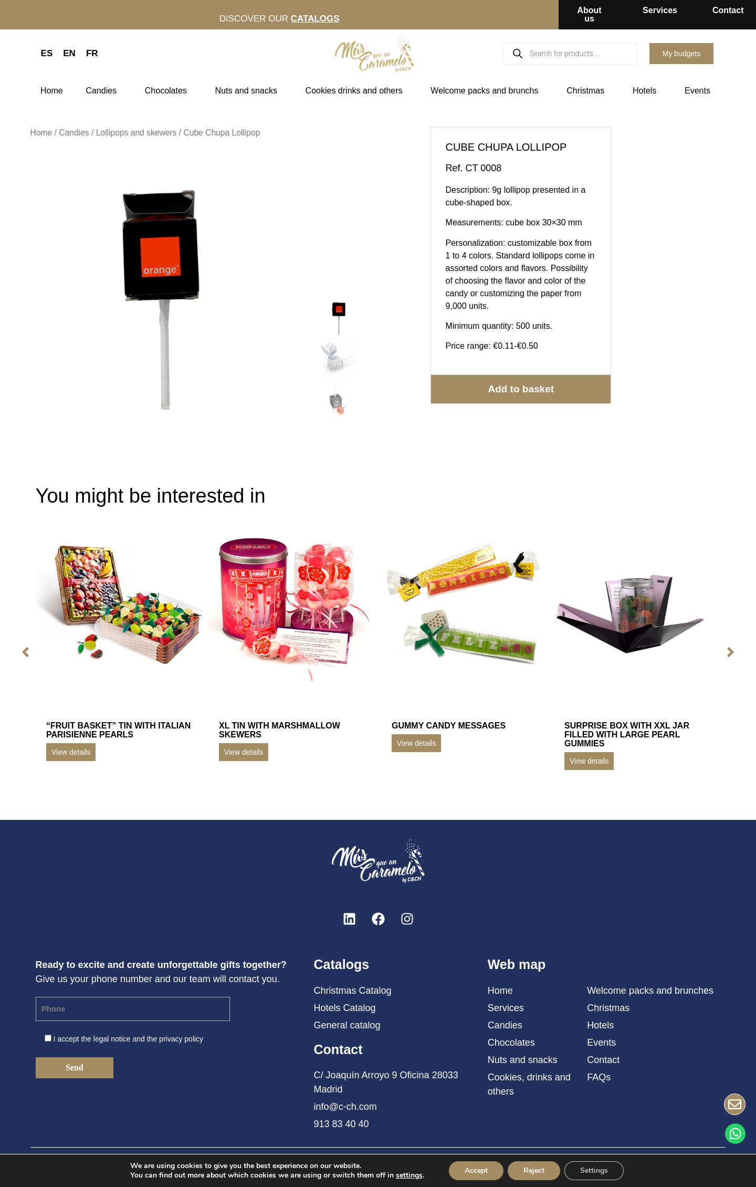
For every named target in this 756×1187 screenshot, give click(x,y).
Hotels (647, 91)
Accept (476, 1170)
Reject (533, 1170)
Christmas (588, 91)
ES (47, 53)
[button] (25, 652)
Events (700, 91)
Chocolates (168, 91)
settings (409, 1175)
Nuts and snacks (248, 91)
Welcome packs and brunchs (486, 91)
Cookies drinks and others (357, 91)
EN (69, 53)
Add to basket (521, 388)
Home (51, 90)
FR (92, 53)
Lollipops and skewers (136, 132)
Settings (594, 1170)
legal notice (112, 1039)
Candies (104, 91)
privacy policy (181, 1039)
